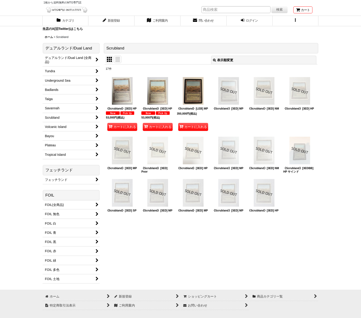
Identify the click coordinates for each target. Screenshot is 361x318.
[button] (296, 21)
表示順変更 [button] (223, 60)
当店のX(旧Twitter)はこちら (62, 29)
